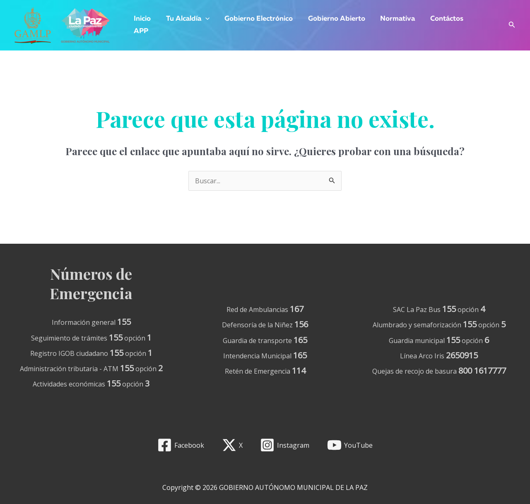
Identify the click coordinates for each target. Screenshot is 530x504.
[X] (232, 445)
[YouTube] (350, 445)
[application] (204, 19)
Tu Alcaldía (186, 19)
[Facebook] (180, 445)
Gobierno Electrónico (256, 18)
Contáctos (441, 18)
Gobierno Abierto (332, 18)
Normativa (393, 18)
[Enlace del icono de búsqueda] (512, 25)
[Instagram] (285, 445)
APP (140, 31)
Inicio (141, 18)
